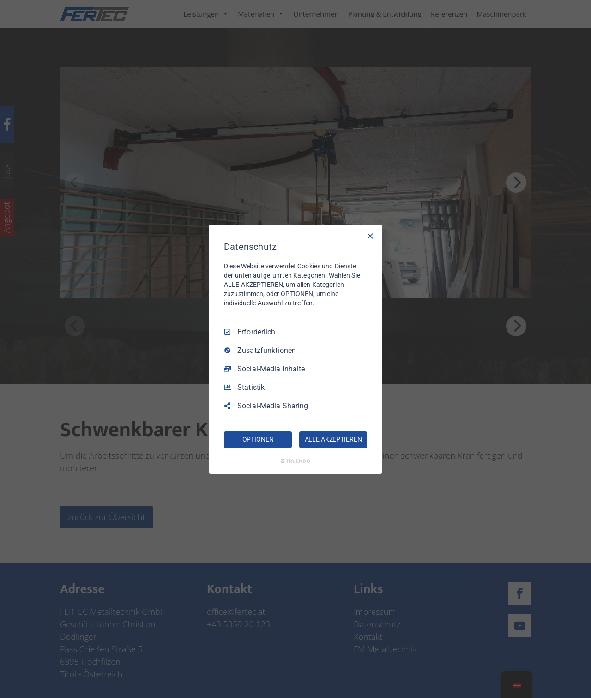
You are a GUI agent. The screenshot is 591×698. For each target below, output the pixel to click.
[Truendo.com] (295, 461)
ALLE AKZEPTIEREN (333, 439)
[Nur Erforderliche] (370, 235)
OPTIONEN (258, 439)
